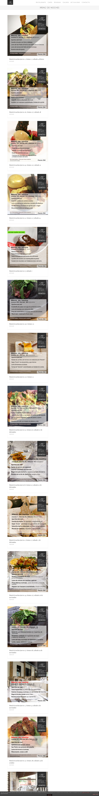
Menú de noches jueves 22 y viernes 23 (21, 377)
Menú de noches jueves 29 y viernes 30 (21, 324)
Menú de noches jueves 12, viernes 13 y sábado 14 (24, 218)
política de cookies (85, 792)
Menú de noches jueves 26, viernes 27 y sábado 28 (25, 112)
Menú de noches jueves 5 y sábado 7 (20, 271)
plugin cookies (95, 794)
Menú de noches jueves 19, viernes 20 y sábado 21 (25, 165)
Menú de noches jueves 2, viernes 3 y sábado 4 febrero (26, 59)
